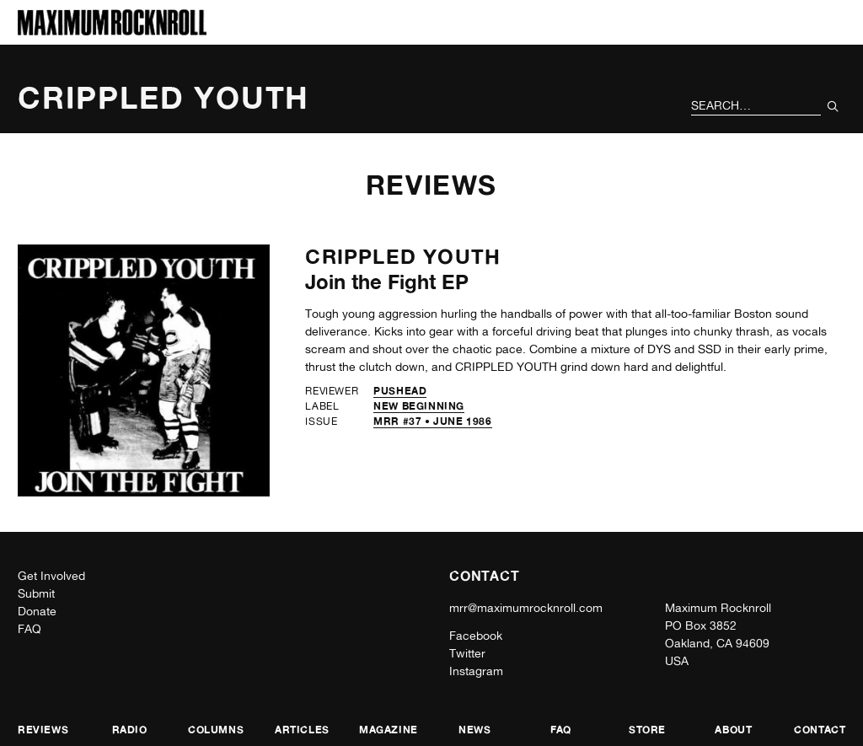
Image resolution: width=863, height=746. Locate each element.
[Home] (112, 31)
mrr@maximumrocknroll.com (526, 608)
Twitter (467, 653)
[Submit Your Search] (833, 106)
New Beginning (418, 406)
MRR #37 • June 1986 (432, 421)
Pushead (399, 390)
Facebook (475, 635)
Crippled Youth (403, 256)
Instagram (476, 671)
